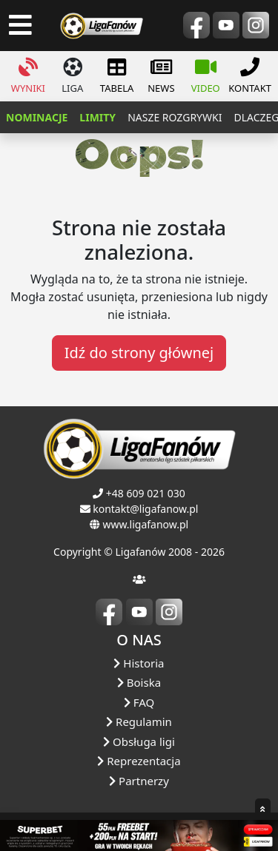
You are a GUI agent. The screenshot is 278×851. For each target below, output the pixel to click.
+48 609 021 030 (145, 493)
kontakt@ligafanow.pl (145, 509)
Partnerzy (139, 780)
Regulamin (139, 721)
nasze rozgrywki (175, 117)
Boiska (139, 682)
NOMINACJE (36, 117)
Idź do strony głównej (139, 353)
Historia (138, 663)
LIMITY (97, 117)
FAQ (139, 702)
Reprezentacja (138, 760)
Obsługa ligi (139, 741)
